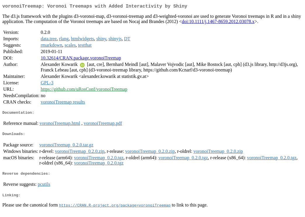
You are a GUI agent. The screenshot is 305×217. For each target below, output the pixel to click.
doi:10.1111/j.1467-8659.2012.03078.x (218, 22)
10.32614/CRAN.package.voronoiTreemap (81, 59)
